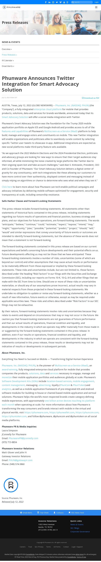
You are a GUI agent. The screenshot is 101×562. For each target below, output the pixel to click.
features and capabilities (15, 131)
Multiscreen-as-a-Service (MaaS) (60, 131)
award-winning (9, 369)
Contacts (60, 513)
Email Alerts (7, 66)
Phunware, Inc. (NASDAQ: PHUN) (72, 105)
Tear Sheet (44, 513)
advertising (45, 385)
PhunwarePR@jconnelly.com (23, 438)
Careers (22, 547)
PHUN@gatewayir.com (20, 460)
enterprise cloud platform (48, 109)
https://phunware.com (36, 412)
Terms (48, 547)
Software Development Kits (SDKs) (20, 381)
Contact (66, 547)
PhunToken (79, 385)
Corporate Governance (80, 531)
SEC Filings (74, 528)
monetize (7, 377)
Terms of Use (81, 558)
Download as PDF (90, 98)
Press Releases (9, 54)
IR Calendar (7, 60)
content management (13, 385)
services (54, 373)
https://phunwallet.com (61, 412)
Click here (7, 186)
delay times (80, 556)
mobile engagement (83, 381)
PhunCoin (65, 385)
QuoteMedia (30, 556)
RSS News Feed (77, 513)
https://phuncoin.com (87, 412)
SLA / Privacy (39, 547)
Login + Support (77, 547)
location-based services (59, 381)
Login (97, 2)
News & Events (76, 524)
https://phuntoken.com (14, 416)
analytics (6, 389)
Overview (6, 49)
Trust (30, 547)
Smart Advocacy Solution (15, 117)
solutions (34, 373)
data (42, 373)
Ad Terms (57, 547)
